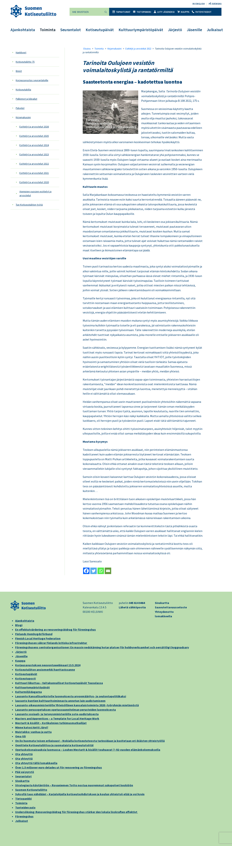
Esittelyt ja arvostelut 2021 (34, 173)
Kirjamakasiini (23, 117)
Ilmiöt (19, 71)
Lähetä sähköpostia (132, 607)
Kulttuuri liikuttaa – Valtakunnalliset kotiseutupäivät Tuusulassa (59, 683)
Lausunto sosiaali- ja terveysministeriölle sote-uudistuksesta (57, 714)
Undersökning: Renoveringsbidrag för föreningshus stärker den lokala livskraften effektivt (76, 812)
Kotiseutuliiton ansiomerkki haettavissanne (45, 669)
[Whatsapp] (100, 571)
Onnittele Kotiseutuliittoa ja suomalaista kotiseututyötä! (54, 745)
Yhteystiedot (201, 12)
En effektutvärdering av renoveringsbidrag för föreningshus (55, 629)
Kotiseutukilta (23, 89)
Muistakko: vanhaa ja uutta (33, 732)
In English (198, 3)
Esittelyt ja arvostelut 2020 (34, 182)
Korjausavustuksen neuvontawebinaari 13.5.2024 (47, 665)
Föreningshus (24, 816)
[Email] (108, 571)
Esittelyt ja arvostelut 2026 (34, 126)
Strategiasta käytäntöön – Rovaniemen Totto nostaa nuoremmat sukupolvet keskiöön (74, 785)
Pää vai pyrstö (24, 772)
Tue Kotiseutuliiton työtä (29, 204)
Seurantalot (70, 29)
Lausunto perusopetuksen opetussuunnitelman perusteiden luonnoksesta (65, 709)
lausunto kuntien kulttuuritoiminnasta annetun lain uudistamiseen (60, 701)
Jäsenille (194, 29)
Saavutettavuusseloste (171, 607)
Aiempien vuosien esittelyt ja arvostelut (35, 193)
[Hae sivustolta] (86, 12)
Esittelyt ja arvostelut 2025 (34, 136)
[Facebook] (86, 571)
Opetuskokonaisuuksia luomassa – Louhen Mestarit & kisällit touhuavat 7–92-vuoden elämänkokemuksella (87, 749)
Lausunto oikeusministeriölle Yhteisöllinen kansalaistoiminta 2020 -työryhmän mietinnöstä (77, 705)
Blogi (18, 625)
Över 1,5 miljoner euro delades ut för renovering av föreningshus (58, 767)
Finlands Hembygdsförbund (33, 634)
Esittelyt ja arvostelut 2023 (34, 154)
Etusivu (87, 48)
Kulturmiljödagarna (28, 692)
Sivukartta (162, 603)
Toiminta (48, 29)
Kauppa (183, 12)
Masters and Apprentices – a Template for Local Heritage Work (57, 718)
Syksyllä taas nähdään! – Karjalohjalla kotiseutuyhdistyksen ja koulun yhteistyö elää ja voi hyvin (79, 794)
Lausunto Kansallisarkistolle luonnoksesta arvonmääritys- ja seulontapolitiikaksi (70, 696)
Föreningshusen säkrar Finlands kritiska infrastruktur (51, 643)
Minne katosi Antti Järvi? (31, 727)
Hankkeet (21, 52)
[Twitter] (93, 571)
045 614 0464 (137, 603)
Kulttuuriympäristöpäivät (141, 29)
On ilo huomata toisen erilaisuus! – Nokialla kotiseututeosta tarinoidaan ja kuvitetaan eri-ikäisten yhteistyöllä (90, 741)
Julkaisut (215, 29)
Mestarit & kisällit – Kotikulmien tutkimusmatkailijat (51, 723)
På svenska (215, 3)
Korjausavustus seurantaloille (32, 80)
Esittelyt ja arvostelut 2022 (34, 163)
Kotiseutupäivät (100, 29)
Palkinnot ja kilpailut (26, 98)
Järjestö (175, 29)
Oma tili (20, 736)
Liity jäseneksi (164, 12)
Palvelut (20, 108)
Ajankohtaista (23, 29)
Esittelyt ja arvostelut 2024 (34, 145)
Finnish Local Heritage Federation (37, 638)
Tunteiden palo (25, 807)
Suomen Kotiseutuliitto (31, 790)
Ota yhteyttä (24, 754)
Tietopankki (142, 12)
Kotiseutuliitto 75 (25, 61)
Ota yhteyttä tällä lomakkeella (36, 763)
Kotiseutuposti (25, 678)
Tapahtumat (121, 12)
